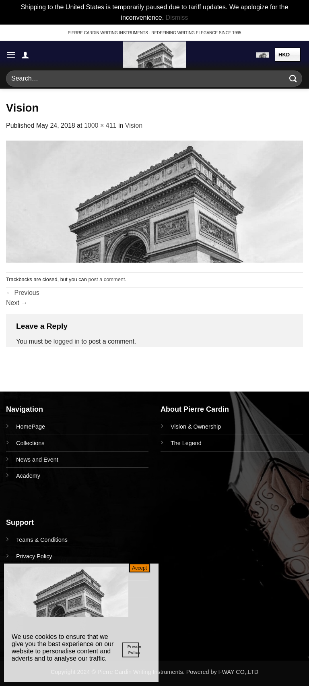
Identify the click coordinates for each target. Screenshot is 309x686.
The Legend (186, 443)
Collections (30, 443)
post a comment (106, 279)
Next (16, 302)
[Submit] (293, 79)
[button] (11, 54)
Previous (22, 292)
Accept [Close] (139, 568)
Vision (133, 125)
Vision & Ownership (196, 426)
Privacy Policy (34, 556)
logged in (67, 341)
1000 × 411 (100, 125)
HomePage (30, 426)
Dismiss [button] (177, 17)
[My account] (25, 55)
